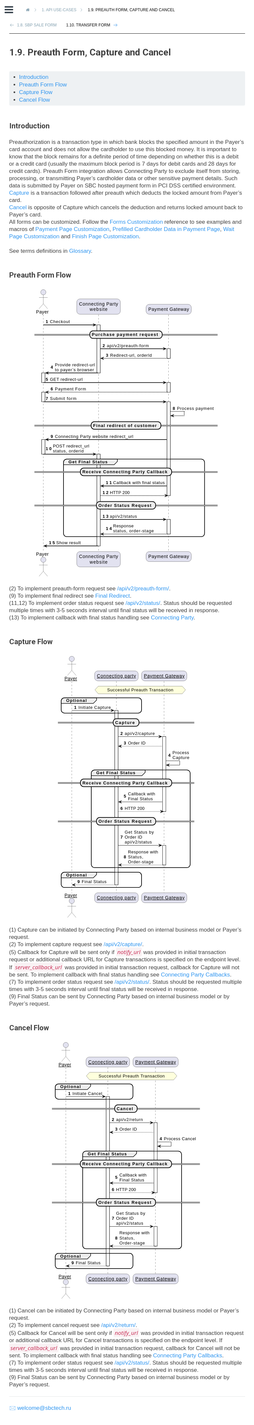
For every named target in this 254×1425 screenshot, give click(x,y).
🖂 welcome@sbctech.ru (40, 1408)
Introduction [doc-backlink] (29, 126)
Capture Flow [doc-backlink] (31, 642)
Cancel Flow (34, 100)
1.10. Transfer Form (88, 25)
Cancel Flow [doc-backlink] (29, 1028)
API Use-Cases (60, 10)
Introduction (34, 77)
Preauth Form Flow (43, 85)
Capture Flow (36, 92)
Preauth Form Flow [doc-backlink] (40, 275)
